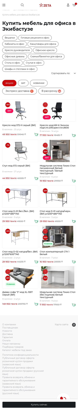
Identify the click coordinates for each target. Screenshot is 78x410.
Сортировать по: (63, 73)
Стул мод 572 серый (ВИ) (16, 165)
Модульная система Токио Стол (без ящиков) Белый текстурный (57, 295)
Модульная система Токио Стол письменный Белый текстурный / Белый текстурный (57, 169)
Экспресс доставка (19, 91)
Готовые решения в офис (35, 37)
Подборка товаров (12, 347)
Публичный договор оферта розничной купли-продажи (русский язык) (23, 370)
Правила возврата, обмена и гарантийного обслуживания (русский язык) (18, 390)
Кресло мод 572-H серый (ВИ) (19, 125)
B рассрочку (51, 91)
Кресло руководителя (17, 50)
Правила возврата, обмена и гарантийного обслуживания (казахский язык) (18, 380)
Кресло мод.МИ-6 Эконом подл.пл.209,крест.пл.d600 (54, 126)
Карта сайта (61, 324)
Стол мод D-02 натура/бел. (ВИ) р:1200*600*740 (20, 253)
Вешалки (10, 37)
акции (9, 83)
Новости (7, 331)
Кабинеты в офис (14, 44)
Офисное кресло (45, 50)
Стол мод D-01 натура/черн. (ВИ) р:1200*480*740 (55, 212)
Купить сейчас (39, 404)
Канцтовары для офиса (43, 44)
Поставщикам (10, 327)
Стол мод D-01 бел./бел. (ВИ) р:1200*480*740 (18, 212)
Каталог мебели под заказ (17, 350)
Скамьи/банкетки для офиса (46, 56)
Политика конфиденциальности (20, 355)
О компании (9, 324)
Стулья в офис (34, 62)
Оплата (6, 340)
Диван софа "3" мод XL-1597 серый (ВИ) (17, 293)
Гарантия (7, 337)
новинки (38, 83)
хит (23, 83)
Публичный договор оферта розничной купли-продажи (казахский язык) (18, 361)
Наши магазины (11, 343)
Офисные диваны (15, 56)
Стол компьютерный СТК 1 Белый (54, 253)
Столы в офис (12, 62)
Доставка (7, 334)
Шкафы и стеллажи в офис (20, 69)
